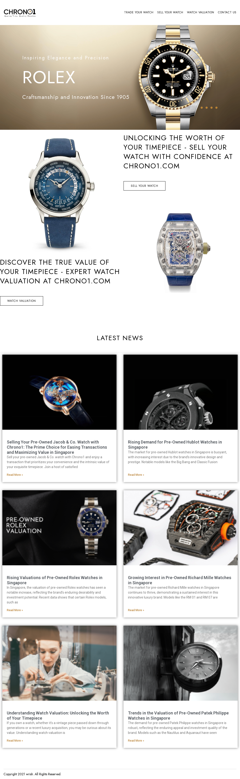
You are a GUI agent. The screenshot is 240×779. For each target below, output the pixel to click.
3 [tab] (211, 108)
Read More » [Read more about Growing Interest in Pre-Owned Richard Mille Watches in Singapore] (136, 610)
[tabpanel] (120, 77)
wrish (29, 774)
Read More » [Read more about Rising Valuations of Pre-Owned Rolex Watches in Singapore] (15, 610)
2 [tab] (207, 108)
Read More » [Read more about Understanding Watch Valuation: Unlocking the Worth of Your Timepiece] (15, 740)
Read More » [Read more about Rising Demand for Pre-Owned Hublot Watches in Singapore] (136, 474)
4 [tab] (216, 108)
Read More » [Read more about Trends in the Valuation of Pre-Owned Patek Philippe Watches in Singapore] (136, 740)
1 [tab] (202, 108)
